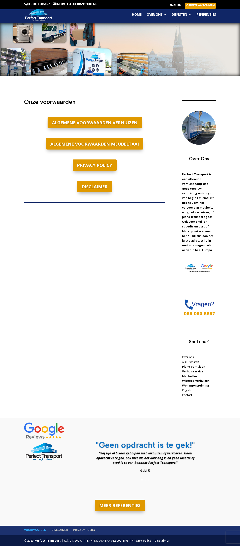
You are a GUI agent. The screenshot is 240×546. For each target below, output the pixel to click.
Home (136, 15)
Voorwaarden (35, 530)
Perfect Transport (47, 540)
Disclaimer (95, 186)
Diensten (179, 15)
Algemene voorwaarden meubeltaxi (94, 144)
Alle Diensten (190, 362)
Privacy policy (94, 165)
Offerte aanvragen (200, 5)
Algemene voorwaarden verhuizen (95, 122)
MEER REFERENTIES (119, 505)
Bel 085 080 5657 (38, 4)
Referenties (206, 15)
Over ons (155, 15)
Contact (187, 395)
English (175, 5)
